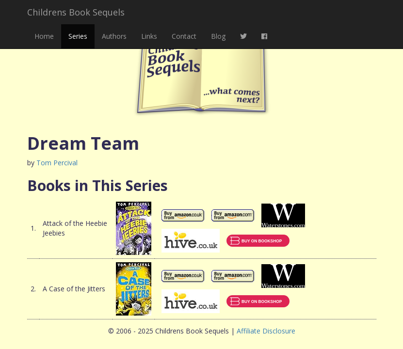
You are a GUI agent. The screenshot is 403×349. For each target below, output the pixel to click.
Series (77, 36)
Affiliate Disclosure (266, 330)
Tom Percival (57, 162)
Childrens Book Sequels (76, 12)
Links (149, 36)
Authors (114, 36)
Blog (218, 36)
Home (44, 36)
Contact (184, 36)
